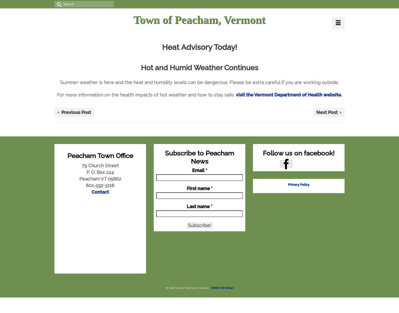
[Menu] (338, 23)
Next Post (327, 112)
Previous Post (76, 112)
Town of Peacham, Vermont (199, 20)
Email (199, 170)
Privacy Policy (298, 185)
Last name (199, 206)
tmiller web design (222, 288)
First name (199, 188)
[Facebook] (286, 164)
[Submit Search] (58, 4)
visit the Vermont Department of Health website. (288, 94)
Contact (100, 192)
